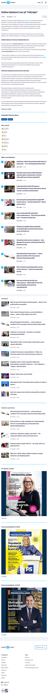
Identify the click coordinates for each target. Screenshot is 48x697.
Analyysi (3, 662)
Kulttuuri (3, 670)
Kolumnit (4, 675)
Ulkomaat (4, 665)
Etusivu (27, 657)
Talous (3, 17)
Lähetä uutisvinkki (30, 665)
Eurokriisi (4, 119)
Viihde (3, 678)
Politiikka (4, 657)
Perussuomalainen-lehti (31, 668)
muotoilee (43, 57)
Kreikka (10, 119)
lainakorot (27, 20)
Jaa (44, 16)
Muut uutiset (4, 668)
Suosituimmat (29, 660)
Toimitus (27, 662)
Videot (3, 673)
